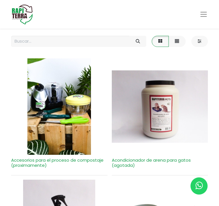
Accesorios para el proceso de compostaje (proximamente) (57, 162)
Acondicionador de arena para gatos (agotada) (151, 162)
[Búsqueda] (137, 41)
